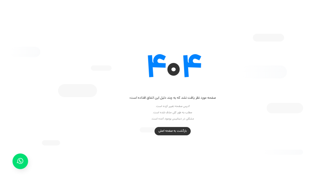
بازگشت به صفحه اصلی (166, 131)
